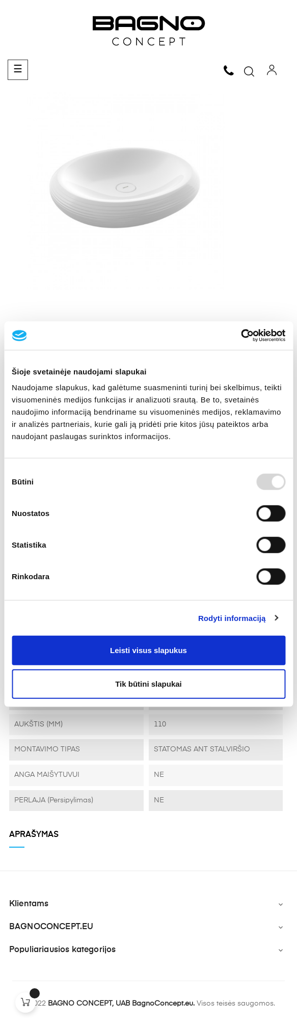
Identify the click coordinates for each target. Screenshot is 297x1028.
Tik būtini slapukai (148, 683)
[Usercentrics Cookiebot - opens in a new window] (240, 335)
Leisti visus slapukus (148, 650)
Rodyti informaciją (232, 617)
